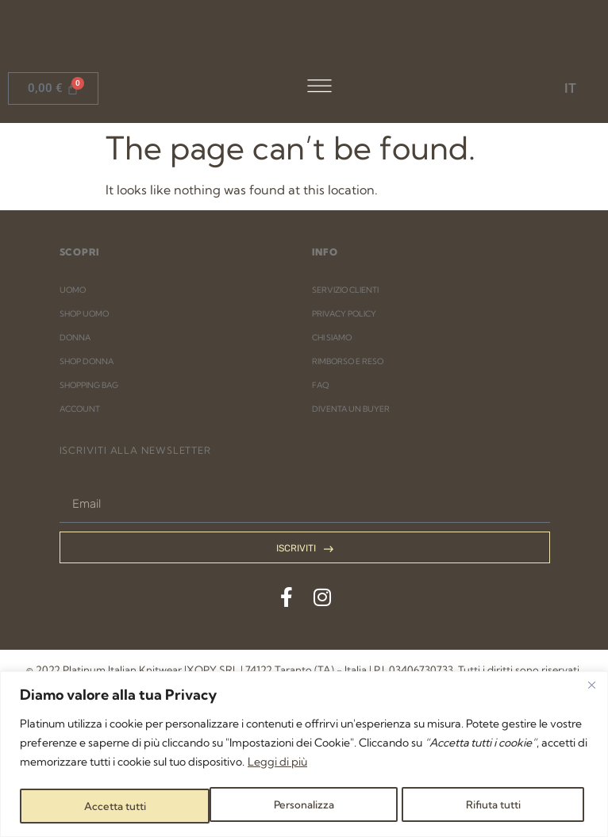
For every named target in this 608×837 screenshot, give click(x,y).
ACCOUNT (80, 533)
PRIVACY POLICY (344, 437)
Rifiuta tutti (303, 806)
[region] (304, 755)
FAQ (320, 509)
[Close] (591, 686)
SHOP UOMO (84, 437)
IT (570, 88)
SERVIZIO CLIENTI (345, 414)
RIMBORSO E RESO (347, 485)
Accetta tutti (493, 806)
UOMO (73, 414)
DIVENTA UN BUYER (351, 533)
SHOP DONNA (87, 485)
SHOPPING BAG (89, 509)
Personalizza (112, 806)
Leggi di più (277, 763)
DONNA (75, 461)
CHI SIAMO (332, 461)
